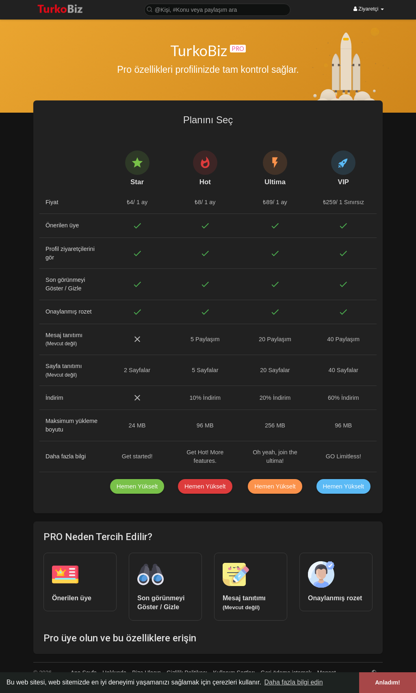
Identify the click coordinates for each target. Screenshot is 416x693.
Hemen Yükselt (137, 486)
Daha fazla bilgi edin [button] (293, 682)
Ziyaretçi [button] (368, 9)
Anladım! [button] (387, 682)
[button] (217, 9)
